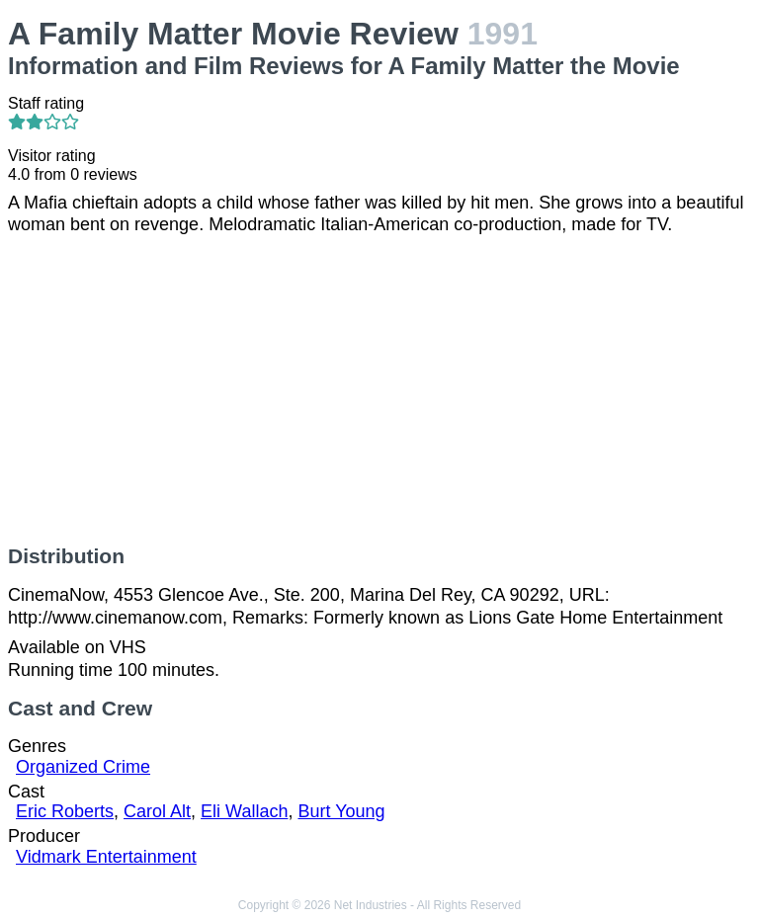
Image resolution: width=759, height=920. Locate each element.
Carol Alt (157, 811)
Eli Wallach (244, 811)
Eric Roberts (65, 811)
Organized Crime (83, 767)
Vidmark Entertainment (106, 857)
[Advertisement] (379, 390)
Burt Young (340, 811)
